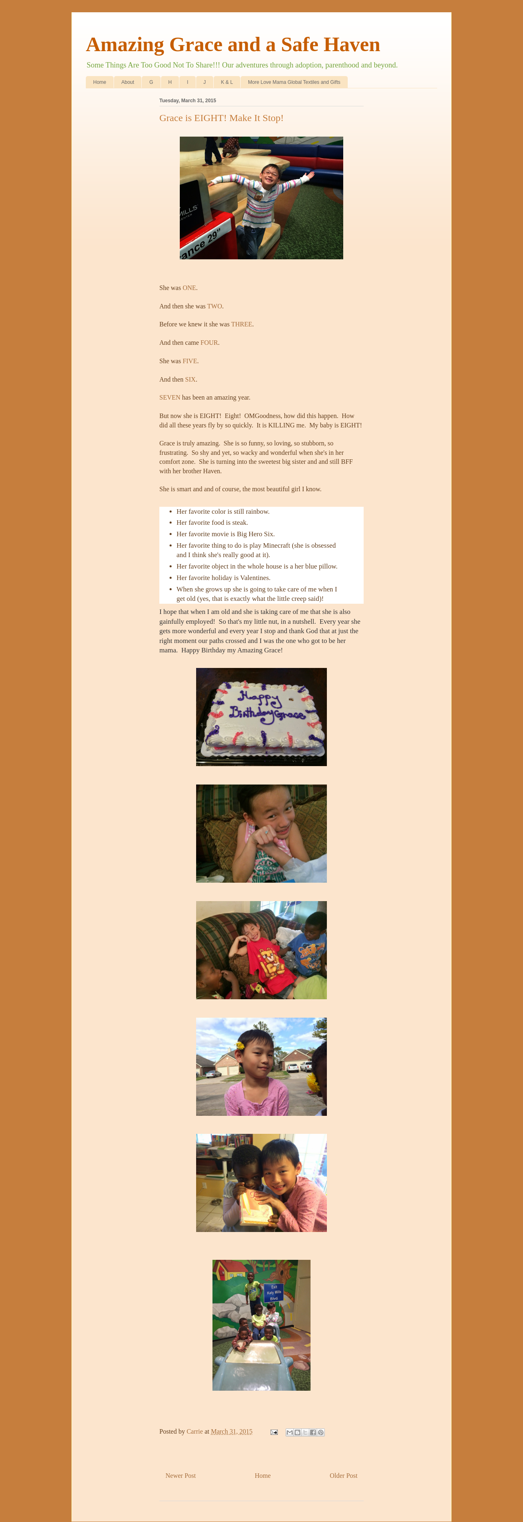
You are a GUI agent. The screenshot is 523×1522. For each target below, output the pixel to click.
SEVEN (170, 397)
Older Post (344, 1475)
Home (99, 82)
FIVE (190, 360)
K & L (227, 82)
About (127, 82)
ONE (189, 287)
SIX (190, 379)
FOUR (209, 342)
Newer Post (180, 1475)
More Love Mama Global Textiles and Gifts (294, 82)
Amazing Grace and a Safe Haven (233, 44)
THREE (242, 324)
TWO (214, 306)
